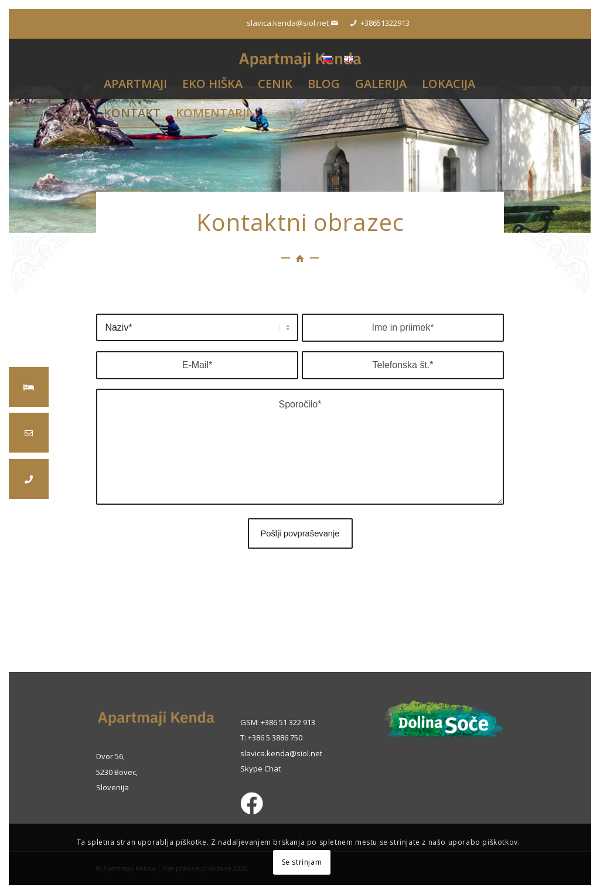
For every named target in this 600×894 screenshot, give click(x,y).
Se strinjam (302, 862)
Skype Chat (260, 768)
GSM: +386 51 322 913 (277, 722)
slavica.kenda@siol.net (281, 753)
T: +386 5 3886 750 (271, 737)
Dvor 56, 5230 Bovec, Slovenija (117, 772)
